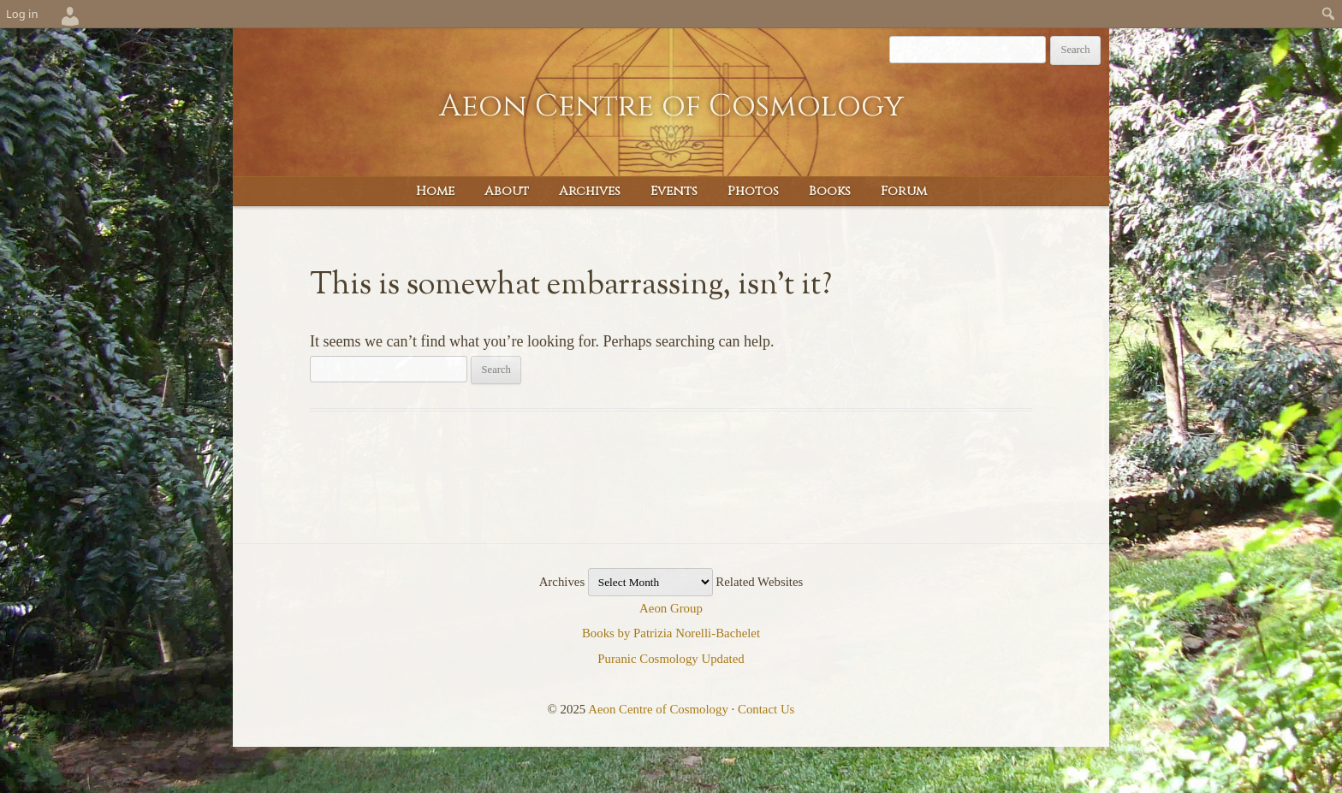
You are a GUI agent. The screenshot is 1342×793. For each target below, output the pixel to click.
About (506, 191)
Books (830, 191)
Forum (904, 191)
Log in (22, 13)
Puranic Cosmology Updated (671, 659)
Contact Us (766, 709)
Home (435, 191)
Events (674, 191)
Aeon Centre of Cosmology (671, 106)
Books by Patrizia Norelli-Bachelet (671, 633)
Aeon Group (671, 608)
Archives (590, 191)
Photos (753, 191)
